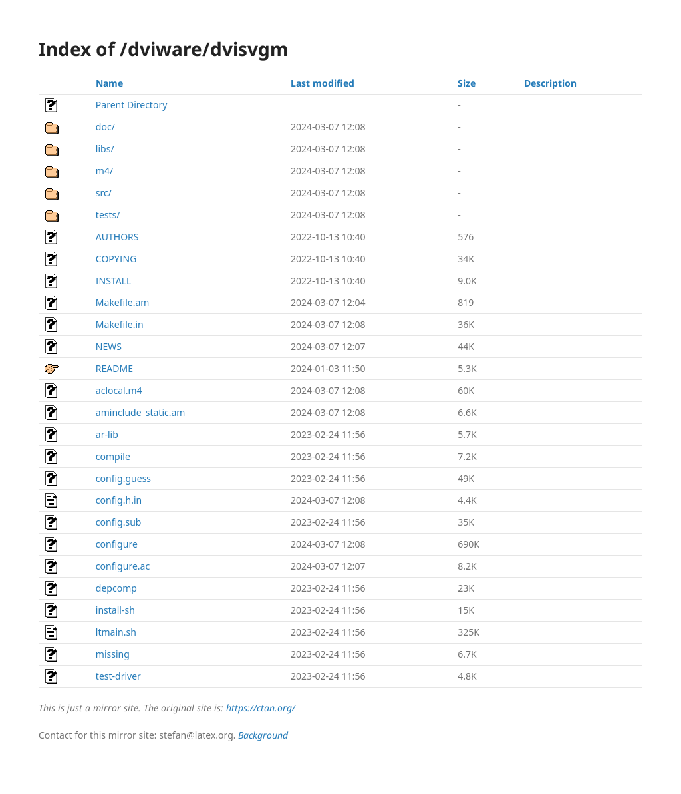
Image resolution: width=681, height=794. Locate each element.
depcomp (116, 588)
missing (113, 654)
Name (109, 83)
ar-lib (107, 434)
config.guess (123, 478)
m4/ (104, 170)
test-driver (118, 676)
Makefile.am (123, 302)
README (114, 368)
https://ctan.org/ (260, 707)
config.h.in (119, 500)
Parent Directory (131, 105)
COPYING (116, 258)
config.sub (119, 522)
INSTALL (114, 280)
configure (117, 544)
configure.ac (123, 566)
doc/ (105, 126)
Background (263, 735)
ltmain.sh (116, 632)
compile (113, 456)
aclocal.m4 (119, 390)
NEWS (109, 346)
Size (467, 83)
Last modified (322, 83)
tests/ (108, 214)
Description (550, 83)
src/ (104, 192)
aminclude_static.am (141, 412)
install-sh (115, 610)
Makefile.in (120, 324)
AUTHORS (117, 236)
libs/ (105, 148)
